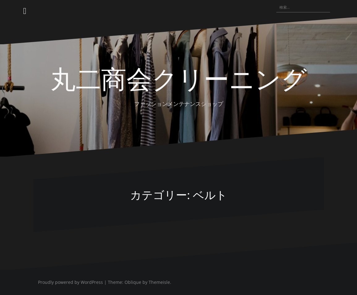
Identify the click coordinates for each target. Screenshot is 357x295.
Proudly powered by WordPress (70, 282)
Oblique (133, 282)
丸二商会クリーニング (178, 78)
